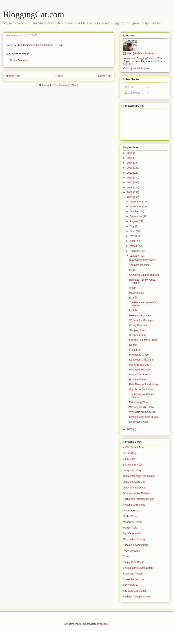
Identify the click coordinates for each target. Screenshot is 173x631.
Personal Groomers (140, 315)
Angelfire (128, 64)
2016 (130, 153)
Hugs (132, 269)
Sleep (132, 287)
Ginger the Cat (131, 510)
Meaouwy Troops (132, 522)
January (134, 255)
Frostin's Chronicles (134, 504)
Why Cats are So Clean (142, 412)
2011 (130, 177)
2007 (130, 197)
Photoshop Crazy (138, 354)
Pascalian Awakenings (135, 544)
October (134, 211)
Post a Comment (19, 60)
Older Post (104, 75)
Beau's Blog (129, 453)
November (136, 206)
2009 (130, 187)
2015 (130, 157)
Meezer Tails (130, 527)
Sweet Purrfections (133, 579)
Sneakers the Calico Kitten (138, 567)
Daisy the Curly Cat (134, 481)
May (132, 236)
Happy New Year (138, 421)
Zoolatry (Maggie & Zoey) (137, 596)
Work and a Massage (141, 320)
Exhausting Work (138, 402)
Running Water (137, 379)
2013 (130, 167)
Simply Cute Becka (133, 562)
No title (133, 297)
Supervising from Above (142, 260)
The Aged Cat (130, 585)
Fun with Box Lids (139, 364)
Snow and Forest (132, 573)
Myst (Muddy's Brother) (141, 53)
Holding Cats (136, 292)
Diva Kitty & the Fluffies (136, 493)
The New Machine (139, 264)
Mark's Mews (130, 516)
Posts (129, 87)
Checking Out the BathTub (144, 274)
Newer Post (13, 75)
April (133, 240)
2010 (130, 182)
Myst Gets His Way (140, 369)
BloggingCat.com (33, 14)
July (132, 226)
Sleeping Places (138, 330)
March (133, 245)
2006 (130, 429)
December (136, 201)
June (133, 231)
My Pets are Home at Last (143, 416)
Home (59, 75)
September (136, 216)
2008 (130, 192)
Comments (132, 92)
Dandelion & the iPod (141, 359)
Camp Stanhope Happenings (139, 476)
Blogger (104, 624)
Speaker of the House (141, 389)
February (135, 250)
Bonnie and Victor (133, 464)
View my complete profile (137, 68)
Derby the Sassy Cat (134, 487)
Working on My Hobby (141, 407)
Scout (126, 556)
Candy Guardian (138, 325)
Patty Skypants (131, 550)
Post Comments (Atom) (66, 85)
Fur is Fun (135, 349)
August (134, 221)
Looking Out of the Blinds (143, 340)
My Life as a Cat (132, 533)
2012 (130, 172)
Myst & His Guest (139, 374)
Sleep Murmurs (137, 335)
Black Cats (129, 458)
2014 (130, 162)
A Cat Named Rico (133, 447)
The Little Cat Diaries (135, 590)
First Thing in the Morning (143, 384)
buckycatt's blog (132, 470)
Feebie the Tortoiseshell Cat (138, 498)
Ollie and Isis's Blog (134, 539)
